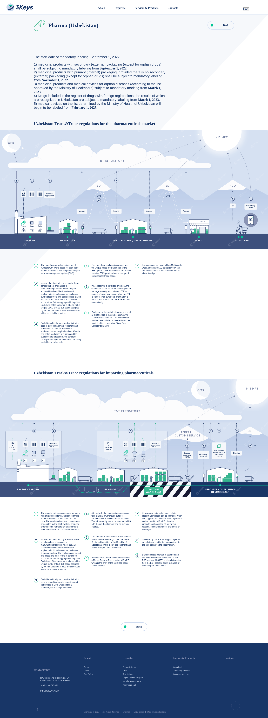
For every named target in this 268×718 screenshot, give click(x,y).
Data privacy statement (156, 712)
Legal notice (138, 712)
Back (218, 25)
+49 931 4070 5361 (49, 685)
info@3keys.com (49, 691)
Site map (126, 712)
